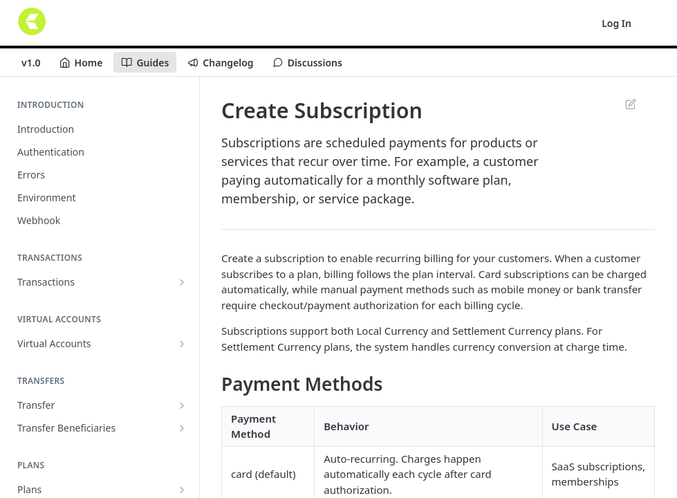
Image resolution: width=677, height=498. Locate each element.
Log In (616, 23)
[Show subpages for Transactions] (181, 282)
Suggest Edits (630, 103)
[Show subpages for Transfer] (181, 405)
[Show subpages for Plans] (181, 489)
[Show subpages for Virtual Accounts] (181, 343)
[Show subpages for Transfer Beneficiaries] (181, 428)
